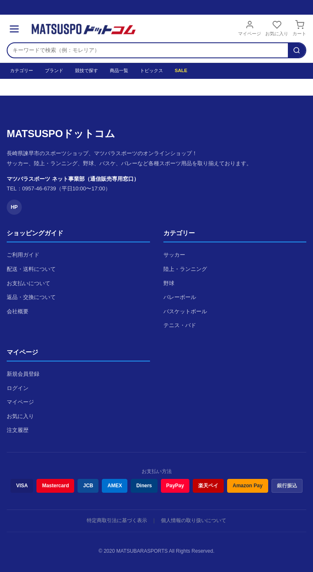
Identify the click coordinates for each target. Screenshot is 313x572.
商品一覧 (119, 70)
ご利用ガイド (23, 255)
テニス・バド (179, 325)
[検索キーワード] (148, 50)
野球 (168, 283)
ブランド (54, 70)
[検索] (296, 50)
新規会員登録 (23, 374)
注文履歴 (17, 430)
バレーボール (179, 297)
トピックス (151, 70)
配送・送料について (31, 269)
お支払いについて (28, 283)
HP (14, 207)
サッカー (174, 255)
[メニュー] (14, 28)
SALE (181, 70)
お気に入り (276, 28)
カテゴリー (21, 70)
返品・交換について (31, 297)
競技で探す (86, 70)
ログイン (17, 388)
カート (299, 28)
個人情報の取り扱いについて (193, 520)
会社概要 (17, 311)
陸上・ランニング (185, 269)
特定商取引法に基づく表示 (117, 520)
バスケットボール (185, 311)
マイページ (249, 28)
